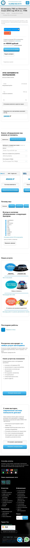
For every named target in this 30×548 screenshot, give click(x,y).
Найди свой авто (6, 494)
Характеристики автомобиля (18, 139)
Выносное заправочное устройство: (11, 153)
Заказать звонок (10, 243)
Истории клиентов (7, 492)
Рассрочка (5, 499)
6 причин (12, 205)
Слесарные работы (7, 500)
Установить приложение (15, 442)
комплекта (17, 41)
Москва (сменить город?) (15, 1)
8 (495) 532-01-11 (15, 4)
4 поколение (20, 502)
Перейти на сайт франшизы (9, 531)
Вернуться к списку (8, 330)
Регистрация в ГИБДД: (8, 159)
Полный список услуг (14, 393)
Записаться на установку (10, 190)
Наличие (4, 206)
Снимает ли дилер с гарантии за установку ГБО (22, 499)
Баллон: (4, 148)
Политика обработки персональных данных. (16, 541)
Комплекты (5, 139)
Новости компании (22, 507)
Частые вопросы (21, 505)
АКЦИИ (4, 505)
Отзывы (4, 490)
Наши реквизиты (6, 516)
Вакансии (4, 515)
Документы (19, 205)
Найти (25, 517)
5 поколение (20, 504)
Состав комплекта (10, 184)
